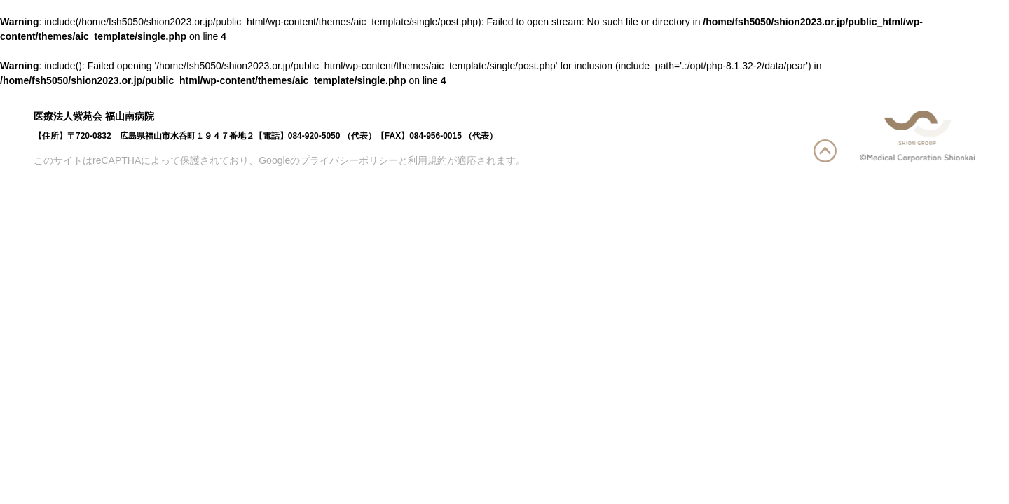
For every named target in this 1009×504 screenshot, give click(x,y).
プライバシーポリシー (349, 160)
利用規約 (427, 160)
